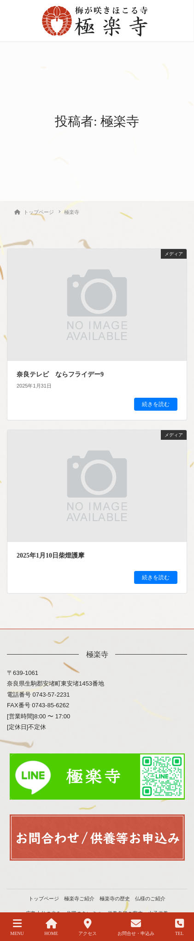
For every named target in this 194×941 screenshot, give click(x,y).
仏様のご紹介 (150, 898)
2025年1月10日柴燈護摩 (50, 555)
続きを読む (156, 404)
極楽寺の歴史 (115, 898)
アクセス (87, 927)
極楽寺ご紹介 (79, 898)
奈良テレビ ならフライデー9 (60, 374)
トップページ (44, 898)
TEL (179, 927)
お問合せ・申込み (136, 927)
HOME (51, 927)
